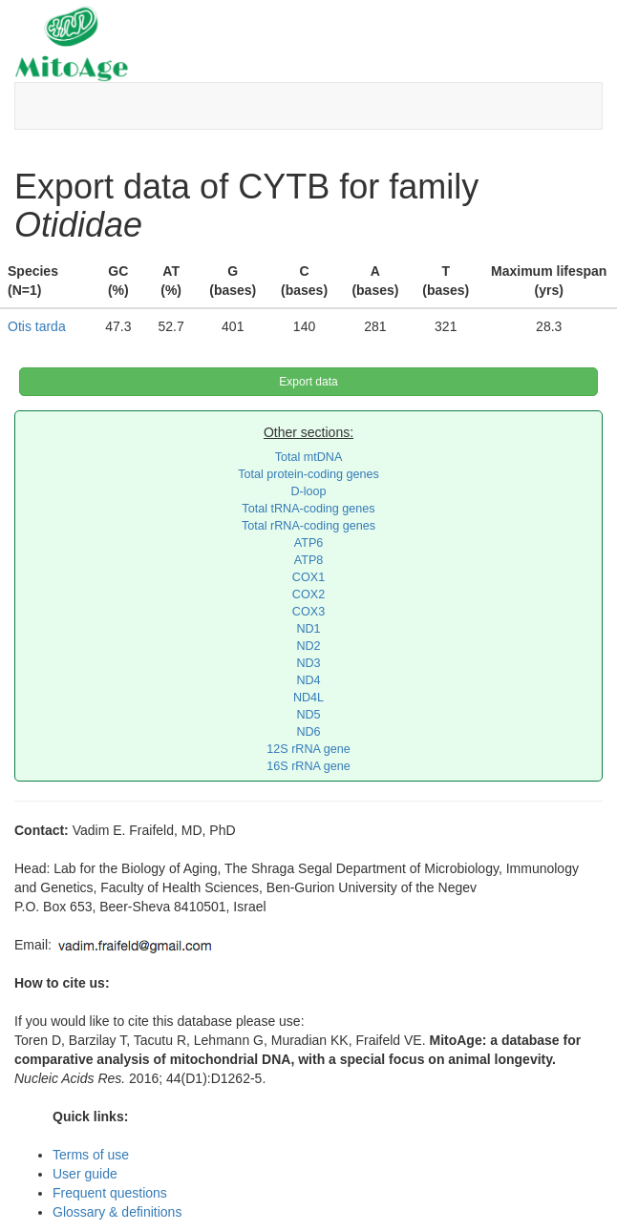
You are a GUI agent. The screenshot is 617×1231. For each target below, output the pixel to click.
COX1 (308, 577)
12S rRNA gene (308, 749)
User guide (85, 1173)
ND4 (308, 680)
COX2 (308, 594)
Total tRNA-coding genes (308, 508)
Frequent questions (110, 1192)
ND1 (308, 629)
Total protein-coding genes (308, 474)
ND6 (308, 732)
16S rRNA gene (308, 766)
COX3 (308, 611)
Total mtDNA (309, 457)
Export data (308, 381)
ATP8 (309, 560)
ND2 (308, 646)
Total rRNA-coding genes (308, 525)
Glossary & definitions (117, 1212)
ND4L (308, 697)
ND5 (308, 714)
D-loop (308, 491)
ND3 (308, 663)
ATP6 (309, 543)
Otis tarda (37, 326)
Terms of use (91, 1154)
